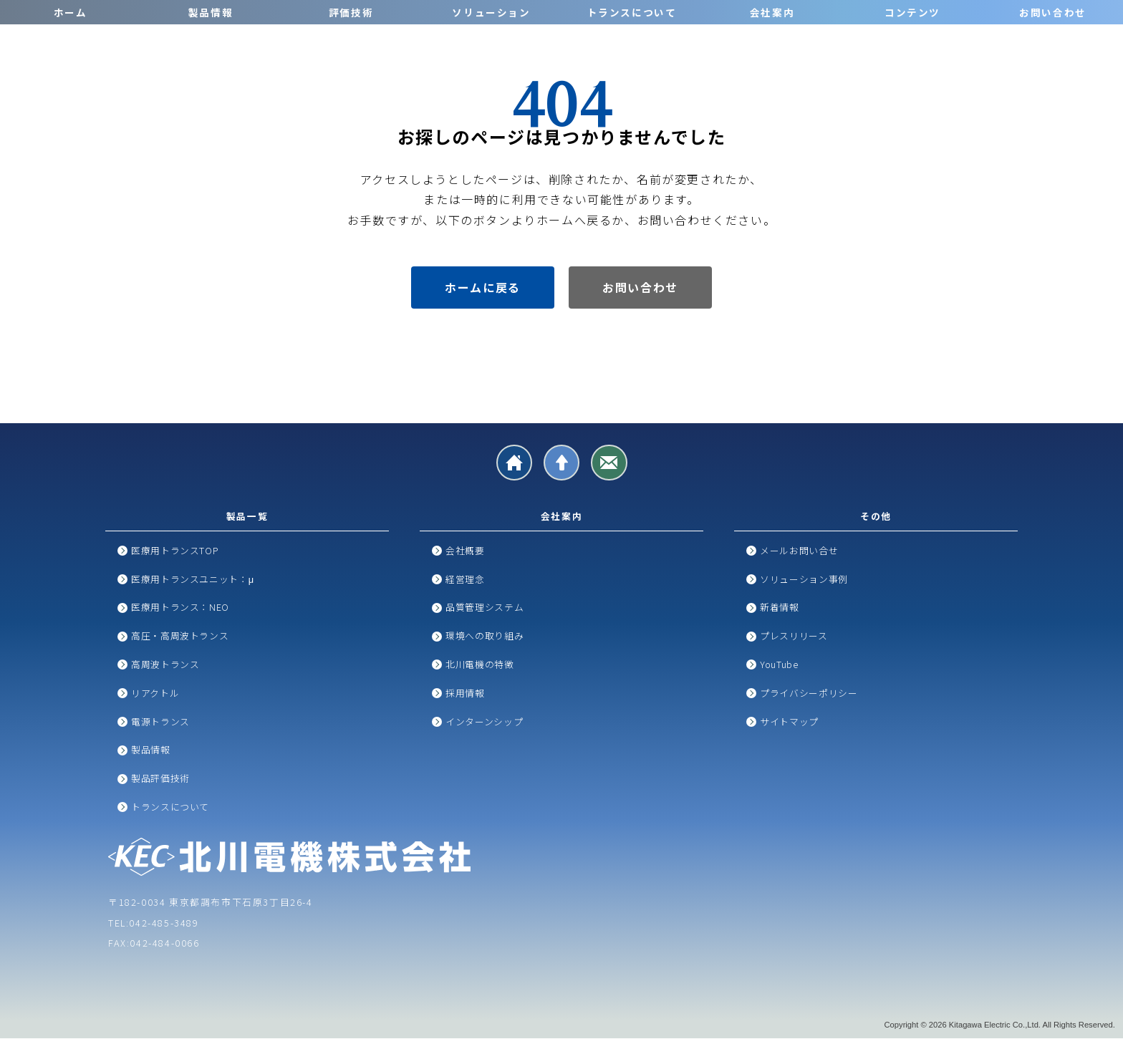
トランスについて (632, 12)
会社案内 (772, 12)
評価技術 (351, 12)
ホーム (70, 12)
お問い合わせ (1052, 12)
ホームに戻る (483, 287)
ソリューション (491, 12)
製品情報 (210, 12)
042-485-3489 (163, 923)
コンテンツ (912, 12)
